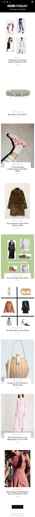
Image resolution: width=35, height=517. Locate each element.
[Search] (10, 2)
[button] (33, 2)
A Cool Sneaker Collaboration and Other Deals (17, 169)
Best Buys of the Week (17, 114)
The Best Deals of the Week (17, 330)
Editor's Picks (17, 57)
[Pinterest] (4, 2)
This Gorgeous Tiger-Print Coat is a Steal (17, 224)
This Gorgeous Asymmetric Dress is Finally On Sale (17, 493)
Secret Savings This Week (17, 278)
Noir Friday (19, 513)
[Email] (7, 2)
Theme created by (17, 515)
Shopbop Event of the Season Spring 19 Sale (17, 61)
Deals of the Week (17, 111)
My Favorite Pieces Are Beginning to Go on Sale (17, 438)
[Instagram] (1, 2)
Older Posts (17, 506)
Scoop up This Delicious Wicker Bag (17, 384)
